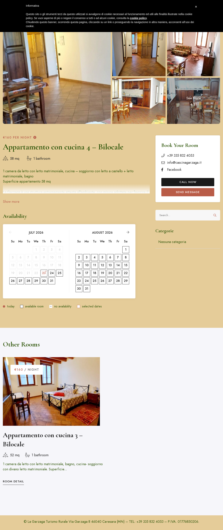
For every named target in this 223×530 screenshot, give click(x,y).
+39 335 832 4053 (180, 155)
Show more (11, 201)
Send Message (188, 192)
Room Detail (13, 481)
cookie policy (138, 18)
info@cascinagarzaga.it (184, 162)
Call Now (187, 182)
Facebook (174, 169)
